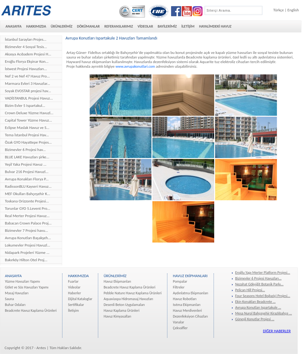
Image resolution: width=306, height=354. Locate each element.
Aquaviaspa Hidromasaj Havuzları (128, 299)
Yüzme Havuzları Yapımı (22, 281)
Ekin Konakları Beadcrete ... (255, 301)
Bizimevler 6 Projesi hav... (25, 149)
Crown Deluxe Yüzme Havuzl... (29, 113)
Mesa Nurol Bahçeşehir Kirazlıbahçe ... (263, 313)
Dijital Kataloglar (80, 299)
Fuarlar (73, 281)
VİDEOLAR (145, 26)
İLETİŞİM (188, 26)
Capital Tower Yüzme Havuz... (28, 120)
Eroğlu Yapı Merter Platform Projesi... (262, 272)
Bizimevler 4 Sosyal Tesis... (26, 46)
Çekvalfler (180, 328)
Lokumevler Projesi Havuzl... (27, 245)
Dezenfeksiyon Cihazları (190, 316)
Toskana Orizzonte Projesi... (27, 201)
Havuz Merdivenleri (187, 310)
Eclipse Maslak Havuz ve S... (27, 127)
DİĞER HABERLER (277, 331)
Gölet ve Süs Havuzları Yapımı (26, 287)
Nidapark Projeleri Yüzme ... (27, 252)
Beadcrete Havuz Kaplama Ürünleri (31, 310)
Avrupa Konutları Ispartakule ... (258, 307)
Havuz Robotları (184, 299)
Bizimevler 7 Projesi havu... (26, 230)
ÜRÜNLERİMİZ (62, 26)
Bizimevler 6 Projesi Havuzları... (258, 278)
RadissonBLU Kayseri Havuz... (28, 186)
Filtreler (179, 287)
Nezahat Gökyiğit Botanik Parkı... (259, 284)
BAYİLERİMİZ (167, 26)
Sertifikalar (76, 305)
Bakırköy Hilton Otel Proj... (26, 260)
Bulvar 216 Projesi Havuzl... (26, 171)
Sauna (9, 299)
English (293, 10)
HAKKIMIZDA (36, 26)
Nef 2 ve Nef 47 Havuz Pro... (27, 76)
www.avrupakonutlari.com (135, 66)
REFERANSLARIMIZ (118, 26)
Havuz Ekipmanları (117, 281)
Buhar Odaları (15, 305)
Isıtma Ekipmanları (186, 305)
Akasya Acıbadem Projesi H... (28, 54)
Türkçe (278, 10)
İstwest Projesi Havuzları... (26, 68)
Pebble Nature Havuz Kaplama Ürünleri (133, 293)
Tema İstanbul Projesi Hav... (27, 135)
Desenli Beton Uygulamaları (124, 305)
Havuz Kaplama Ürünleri (122, 310)
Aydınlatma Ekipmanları (190, 293)
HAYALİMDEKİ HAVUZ (215, 26)
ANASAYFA (14, 26)
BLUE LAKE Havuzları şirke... (27, 157)
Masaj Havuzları (16, 293)
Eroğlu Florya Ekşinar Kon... (26, 61)
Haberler (74, 293)
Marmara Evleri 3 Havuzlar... (27, 83)
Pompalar (180, 281)
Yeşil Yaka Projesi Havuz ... (26, 164)
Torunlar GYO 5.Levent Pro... (27, 208)
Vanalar (178, 322)
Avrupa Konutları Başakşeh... (28, 237)
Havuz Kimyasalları (117, 316)
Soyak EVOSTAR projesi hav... (28, 90)
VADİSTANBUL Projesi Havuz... (29, 98)
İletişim (73, 310)
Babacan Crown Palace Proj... (28, 223)
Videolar (74, 287)
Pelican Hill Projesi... (250, 290)
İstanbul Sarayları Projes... (25, 39)
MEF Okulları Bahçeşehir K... (27, 193)
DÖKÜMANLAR (88, 26)
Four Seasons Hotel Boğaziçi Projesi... (262, 296)
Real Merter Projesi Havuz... (27, 215)
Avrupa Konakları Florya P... (27, 179)
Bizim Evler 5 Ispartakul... (25, 105)
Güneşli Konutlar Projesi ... (254, 319)
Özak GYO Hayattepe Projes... (28, 142)
